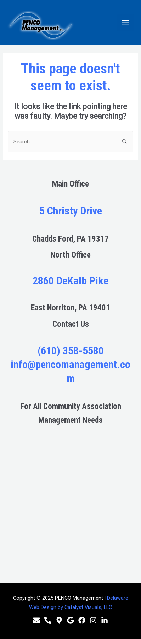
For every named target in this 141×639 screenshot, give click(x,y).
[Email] (36, 620)
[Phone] (47, 620)
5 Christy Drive (70, 211)
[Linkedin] (104, 620)
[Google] (70, 620)
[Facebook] (81, 620)
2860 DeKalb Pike (70, 280)
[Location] (59, 620)
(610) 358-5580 (71, 350)
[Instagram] (93, 620)
